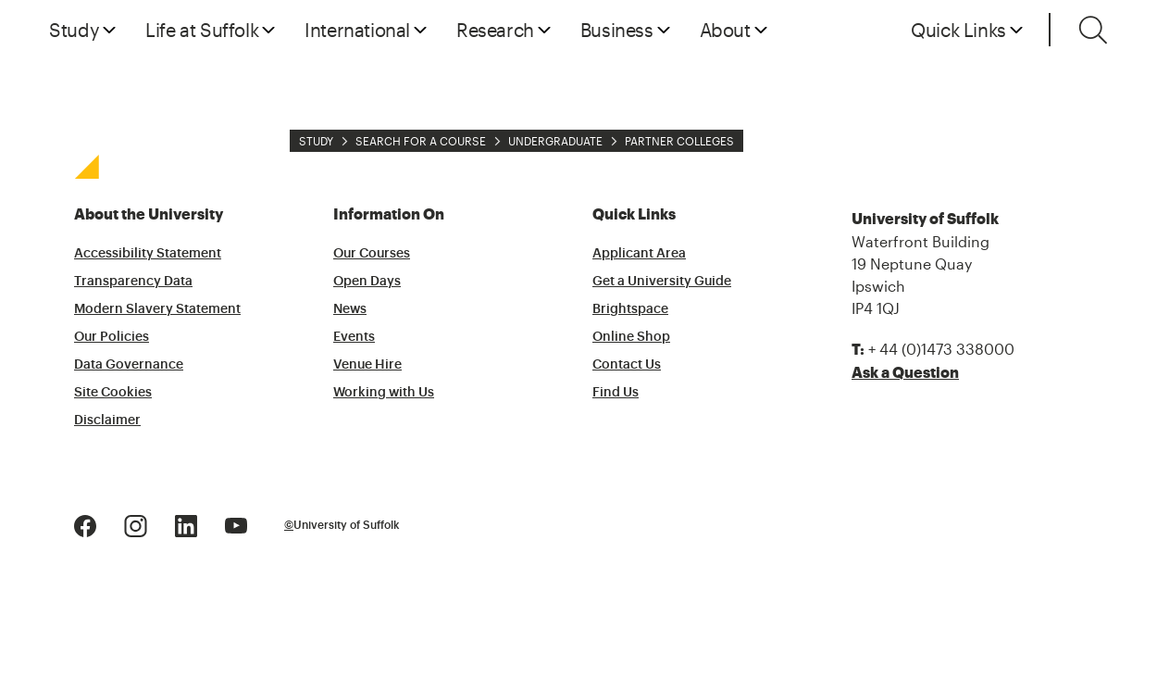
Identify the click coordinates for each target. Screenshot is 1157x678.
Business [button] (616, 29)
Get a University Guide (661, 281)
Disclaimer (107, 420)
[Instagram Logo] (135, 524)
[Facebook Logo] (85, 524)
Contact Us (626, 364)
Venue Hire (367, 364)
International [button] (357, 29)
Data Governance (128, 364)
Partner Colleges (679, 140)
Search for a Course (420, 140)
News (350, 309)
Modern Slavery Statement (157, 309)
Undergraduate (555, 140)
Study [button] (74, 29)
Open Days (367, 281)
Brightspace (630, 309)
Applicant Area (639, 253)
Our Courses (371, 253)
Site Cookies (113, 392)
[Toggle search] (1093, 29)
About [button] (725, 29)
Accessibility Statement (147, 253)
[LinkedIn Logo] (186, 524)
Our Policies (111, 337)
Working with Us (383, 392)
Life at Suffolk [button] (201, 29)
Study (316, 140)
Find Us (615, 392)
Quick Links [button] (958, 29)
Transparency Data (133, 281)
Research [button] (495, 29)
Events (354, 337)
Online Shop (631, 337)
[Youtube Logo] (236, 524)
